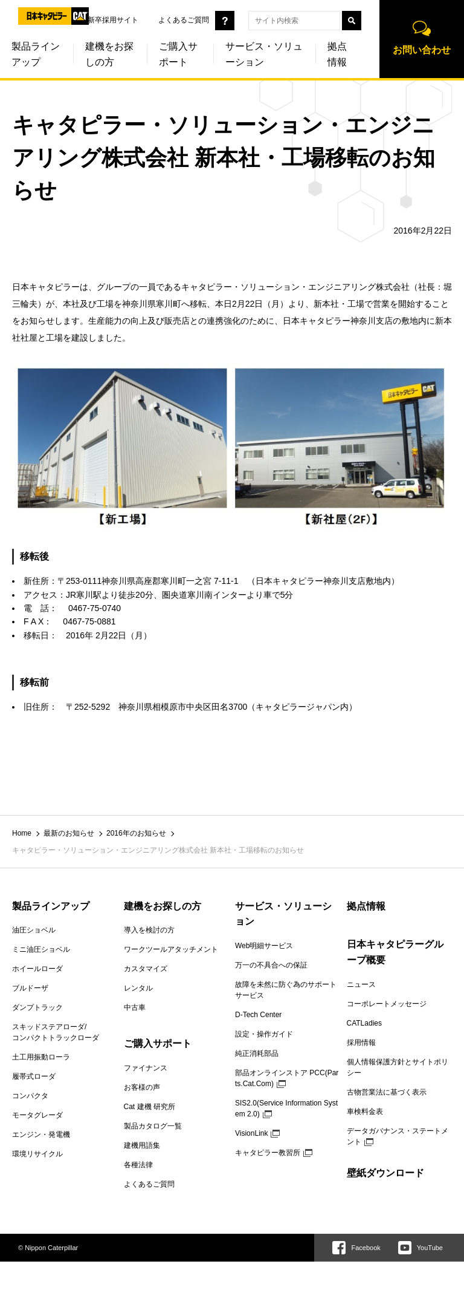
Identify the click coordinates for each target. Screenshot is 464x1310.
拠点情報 (337, 55)
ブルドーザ (30, 988)
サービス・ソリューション (264, 55)
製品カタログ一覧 (153, 1126)
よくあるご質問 (183, 20)
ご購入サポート (178, 55)
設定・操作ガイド (264, 1034)
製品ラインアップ (50, 906)
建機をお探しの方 (109, 55)
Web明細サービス (264, 946)
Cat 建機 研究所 (149, 1106)
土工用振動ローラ (41, 1057)
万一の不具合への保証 (271, 965)
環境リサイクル (37, 1154)
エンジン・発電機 (41, 1134)
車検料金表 (365, 1111)
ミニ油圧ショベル (41, 949)
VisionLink (251, 1133)
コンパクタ (30, 1096)
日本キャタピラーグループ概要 (395, 952)
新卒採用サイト (113, 20)
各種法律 (138, 1165)
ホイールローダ (37, 968)
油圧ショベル (34, 930)
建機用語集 (142, 1145)
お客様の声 (142, 1087)
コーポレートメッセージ (387, 1004)
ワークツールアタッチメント (171, 949)
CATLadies (364, 1023)
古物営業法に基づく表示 (387, 1092)
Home (21, 833)
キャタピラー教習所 (267, 1152)
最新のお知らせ (69, 833)
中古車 (135, 1007)
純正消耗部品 (257, 1053)
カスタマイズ (145, 968)
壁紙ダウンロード (385, 1173)
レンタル (138, 988)
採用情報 (361, 1042)
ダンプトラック (37, 1007)
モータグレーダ (37, 1115)
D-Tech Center (258, 1014)
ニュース (361, 984)
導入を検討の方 (149, 930)
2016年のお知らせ (136, 833)
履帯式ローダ (34, 1076)
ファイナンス (145, 1068)
